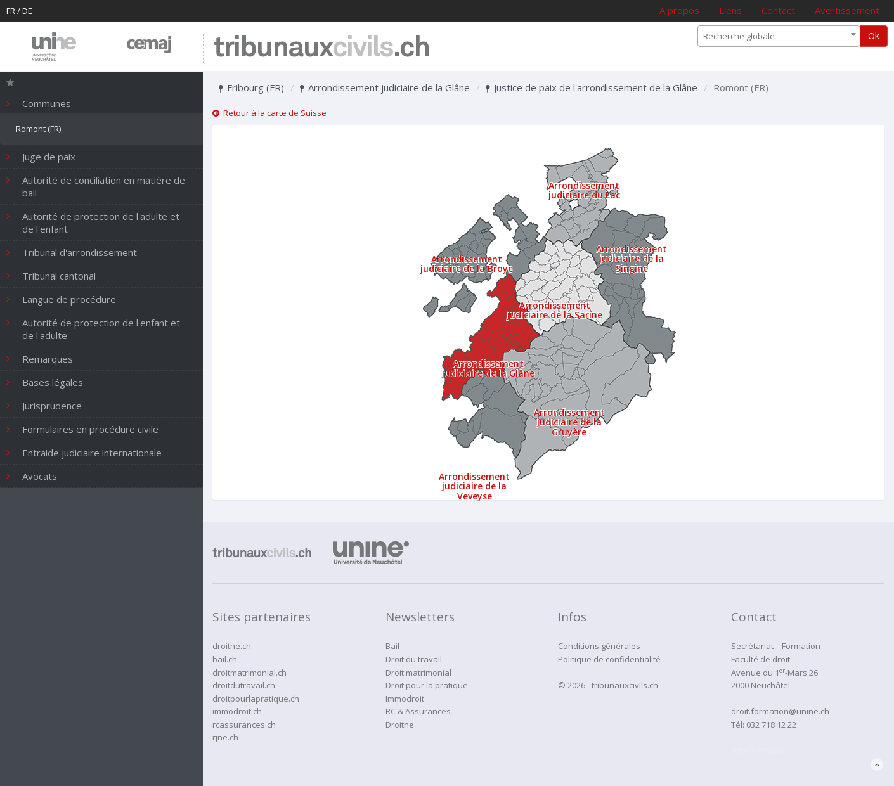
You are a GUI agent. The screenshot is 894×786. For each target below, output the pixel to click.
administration (759, 750)
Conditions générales (599, 646)
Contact (778, 10)
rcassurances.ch (244, 724)
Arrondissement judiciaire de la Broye (466, 263)
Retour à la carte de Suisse (269, 113)
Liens (730, 10)
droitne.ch (231, 646)
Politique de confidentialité (609, 659)
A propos (679, 10)
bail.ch (224, 659)
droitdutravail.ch (243, 685)
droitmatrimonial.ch (249, 672)
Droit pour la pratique (426, 685)
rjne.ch (225, 737)
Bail (392, 646)
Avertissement (847, 10)
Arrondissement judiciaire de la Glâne (385, 87)
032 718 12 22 (771, 724)
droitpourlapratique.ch (255, 698)
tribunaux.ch (321, 48)
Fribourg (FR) (251, 87)
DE (27, 10)
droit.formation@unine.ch (780, 711)
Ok (873, 36)
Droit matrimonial (418, 672)
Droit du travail (413, 659)
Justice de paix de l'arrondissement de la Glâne (591, 87)
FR (10, 10)
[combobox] (778, 36)
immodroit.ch (237, 711)
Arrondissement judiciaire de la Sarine (554, 310)
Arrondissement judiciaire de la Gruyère (569, 422)
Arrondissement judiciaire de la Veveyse (474, 486)
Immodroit (404, 698)
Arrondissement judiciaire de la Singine (631, 258)
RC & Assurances (418, 711)
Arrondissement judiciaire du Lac (584, 190)
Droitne (399, 724)
